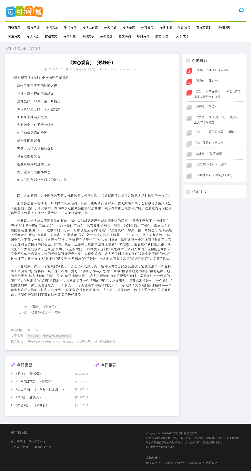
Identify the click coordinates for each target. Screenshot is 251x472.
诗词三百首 (90, 27)
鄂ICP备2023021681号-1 (160, 447)
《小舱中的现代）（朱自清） (213, 70)
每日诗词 (143, 36)
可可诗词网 (77, 70)
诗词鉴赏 (128, 27)
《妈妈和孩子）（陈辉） (47, 313)
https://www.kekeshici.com (120, 70)
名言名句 (184, 27)
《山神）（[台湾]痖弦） (209, 154)
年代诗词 (70, 27)
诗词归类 (224, 27)
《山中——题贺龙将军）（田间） (216, 132)
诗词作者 (110, 27)
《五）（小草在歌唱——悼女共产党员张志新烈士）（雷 (217, 94)
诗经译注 (165, 27)
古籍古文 (51, 36)
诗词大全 (51, 27)
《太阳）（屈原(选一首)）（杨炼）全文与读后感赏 (217, 120)
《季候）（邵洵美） (44, 307)
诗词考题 (106, 36)
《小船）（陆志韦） (207, 81)
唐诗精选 (33, 27)
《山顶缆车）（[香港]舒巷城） (214, 175)
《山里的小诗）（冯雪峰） (211, 164)
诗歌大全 (32, 36)
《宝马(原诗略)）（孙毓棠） (34, 382)
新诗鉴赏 (35, 49)
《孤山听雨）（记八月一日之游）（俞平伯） (42, 390)
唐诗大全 (180, 463)
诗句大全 (151, 463)
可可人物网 (166, 463)
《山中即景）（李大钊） (210, 143)
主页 (8, 49)
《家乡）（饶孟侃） (28, 374)
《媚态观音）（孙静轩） (31, 405)
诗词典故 (69, 36)
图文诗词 (124, 36)
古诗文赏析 (204, 27)
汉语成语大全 (196, 463)
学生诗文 (14, 36)
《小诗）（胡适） (205, 106)
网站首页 (14, 27)
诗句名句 (147, 27)
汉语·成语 (182, 36)
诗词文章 (88, 36)
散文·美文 (162, 36)
